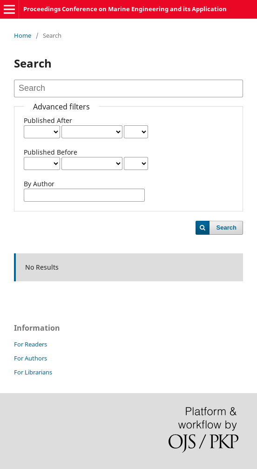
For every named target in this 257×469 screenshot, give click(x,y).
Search (226, 227)
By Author (39, 183)
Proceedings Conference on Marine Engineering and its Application (125, 9)
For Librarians (33, 372)
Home (22, 35)
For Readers (30, 344)
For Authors (30, 358)
